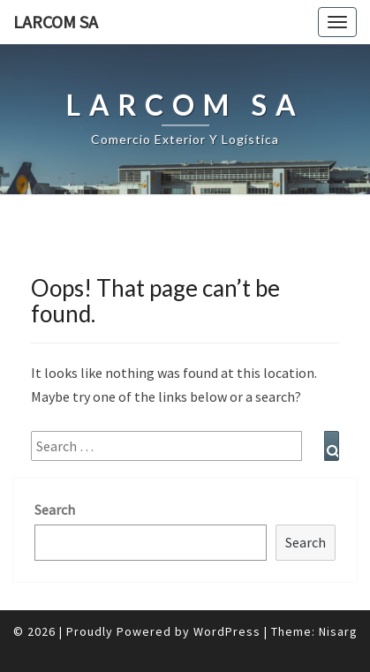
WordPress (227, 631)
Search (54, 509)
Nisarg (338, 631)
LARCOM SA (55, 22)
